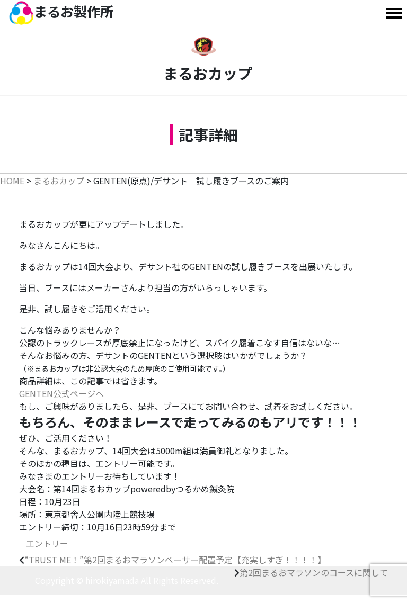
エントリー (47, 543)
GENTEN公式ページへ (61, 393)
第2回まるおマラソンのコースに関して (314, 572)
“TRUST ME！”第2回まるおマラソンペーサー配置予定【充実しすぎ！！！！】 (175, 559)
